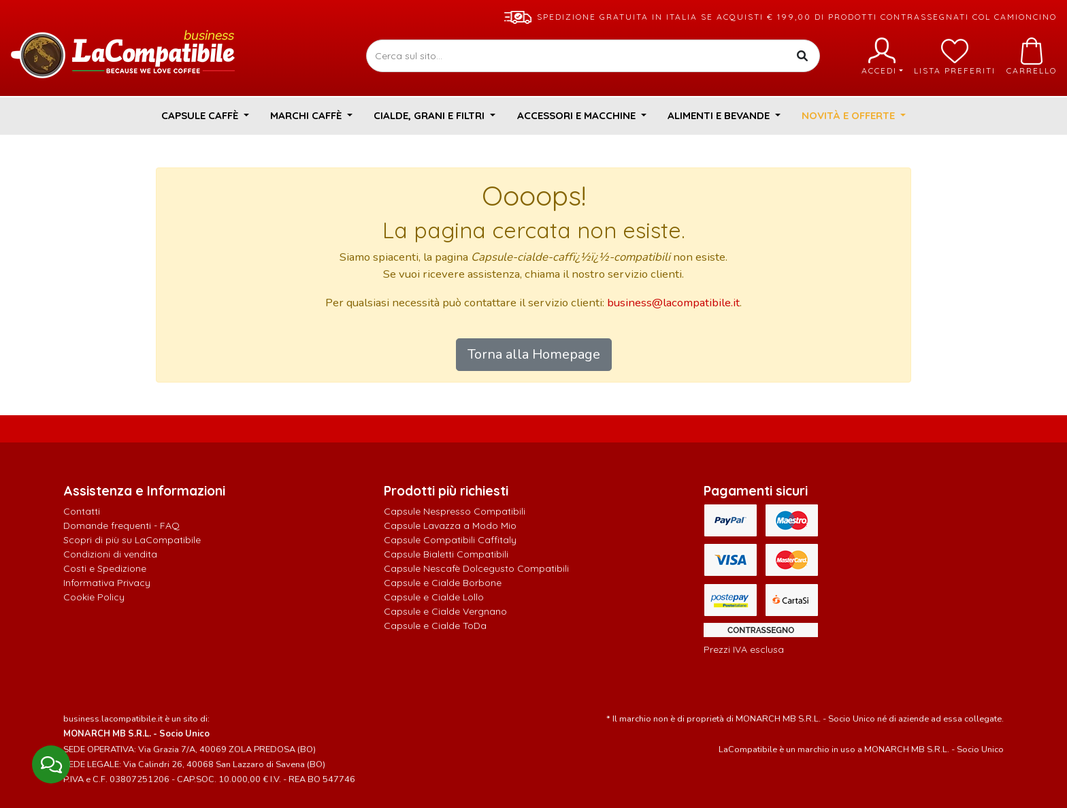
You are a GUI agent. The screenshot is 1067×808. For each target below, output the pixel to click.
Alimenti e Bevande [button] (720, 115)
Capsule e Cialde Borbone (443, 583)
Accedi (882, 56)
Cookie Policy (94, 597)
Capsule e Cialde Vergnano (445, 611)
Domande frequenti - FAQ (121, 525)
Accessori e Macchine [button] (577, 115)
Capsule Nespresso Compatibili (454, 511)
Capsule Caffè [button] (201, 115)
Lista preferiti (955, 56)
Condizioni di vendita (110, 554)
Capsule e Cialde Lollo (434, 597)
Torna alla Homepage (533, 354)
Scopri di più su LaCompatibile (132, 540)
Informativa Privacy (106, 583)
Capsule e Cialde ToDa (435, 625)
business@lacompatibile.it (673, 302)
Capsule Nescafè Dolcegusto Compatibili (476, 568)
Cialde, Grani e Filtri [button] (430, 115)
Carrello (1031, 56)
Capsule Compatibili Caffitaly (450, 540)
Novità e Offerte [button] (850, 115)
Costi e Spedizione (104, 568)
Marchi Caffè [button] (307, 115)
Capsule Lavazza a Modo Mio (450, 525)
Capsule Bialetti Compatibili (446, 554)
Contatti (81, 511)
